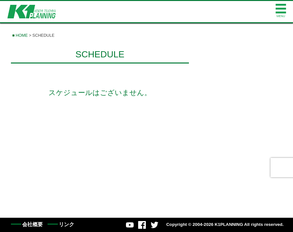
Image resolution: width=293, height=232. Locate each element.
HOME (22, 35)
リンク (66, 224)
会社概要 (32, 224)
